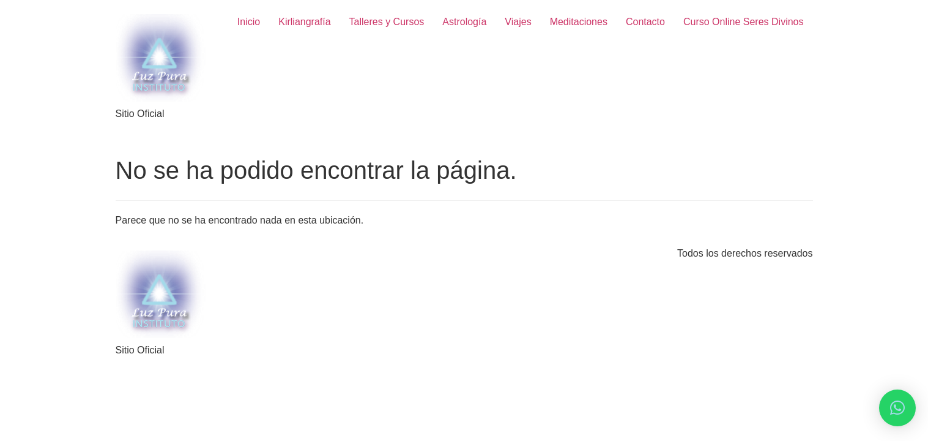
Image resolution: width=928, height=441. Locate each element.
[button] (897, 408)
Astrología (464, 22)
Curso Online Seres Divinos (743, 22)
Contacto (645, 22)
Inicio (248, 22)
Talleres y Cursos (387, 22)
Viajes (518, 22)
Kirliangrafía (304, 22)
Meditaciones (578, 22)
